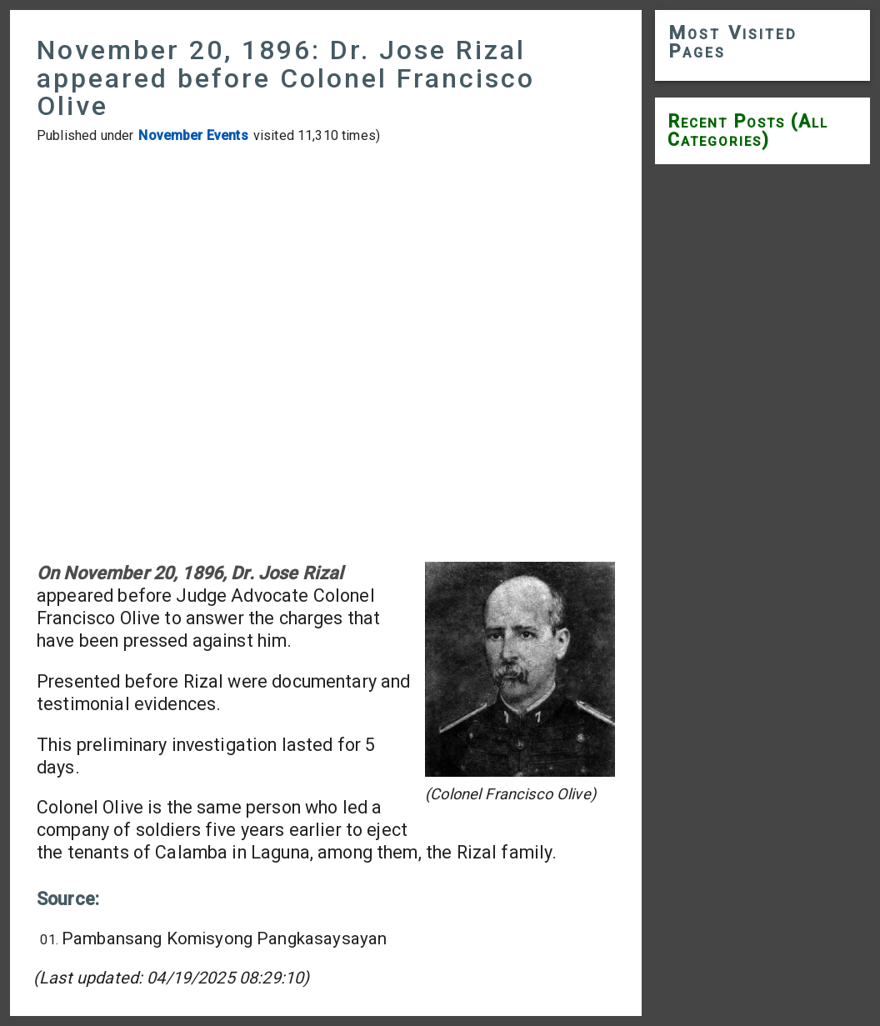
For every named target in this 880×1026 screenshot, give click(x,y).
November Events (193, 135)
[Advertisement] (326, 353)
